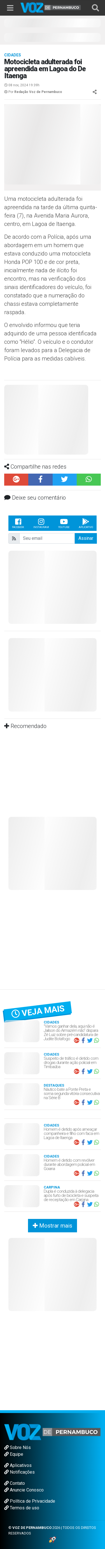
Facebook (18, 523)
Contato (14, 1483)
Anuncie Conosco (24, 1490)
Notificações (19, 1472)
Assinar (85, 538)
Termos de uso (21, 1507)
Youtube (63, 523)
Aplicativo (86, 523)
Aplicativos (18, 1465)
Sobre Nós (17, 1447)
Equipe (13, 1454)
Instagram (41, 523)
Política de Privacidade (29, 1501)
